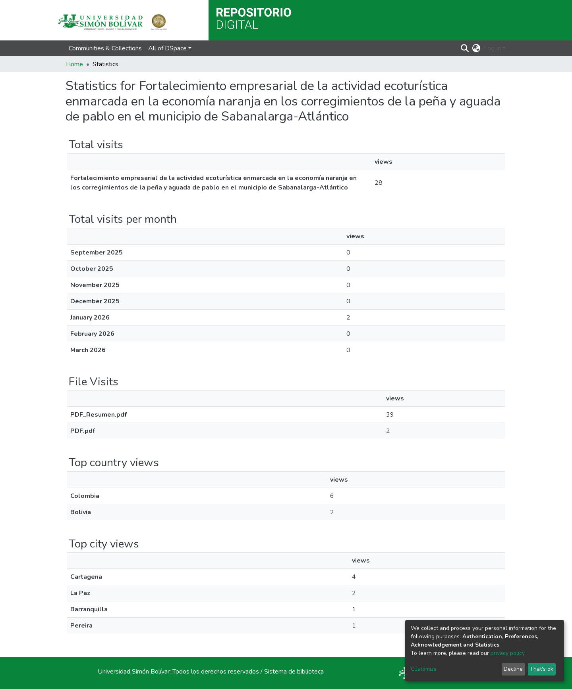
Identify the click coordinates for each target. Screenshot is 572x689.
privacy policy (507, 653)
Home (74, 64)
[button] (476, 48)
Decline (513, 669)
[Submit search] (465, 48)
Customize (424, 669)
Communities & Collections (105, 48)
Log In (492, 48)
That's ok (541, 669)
